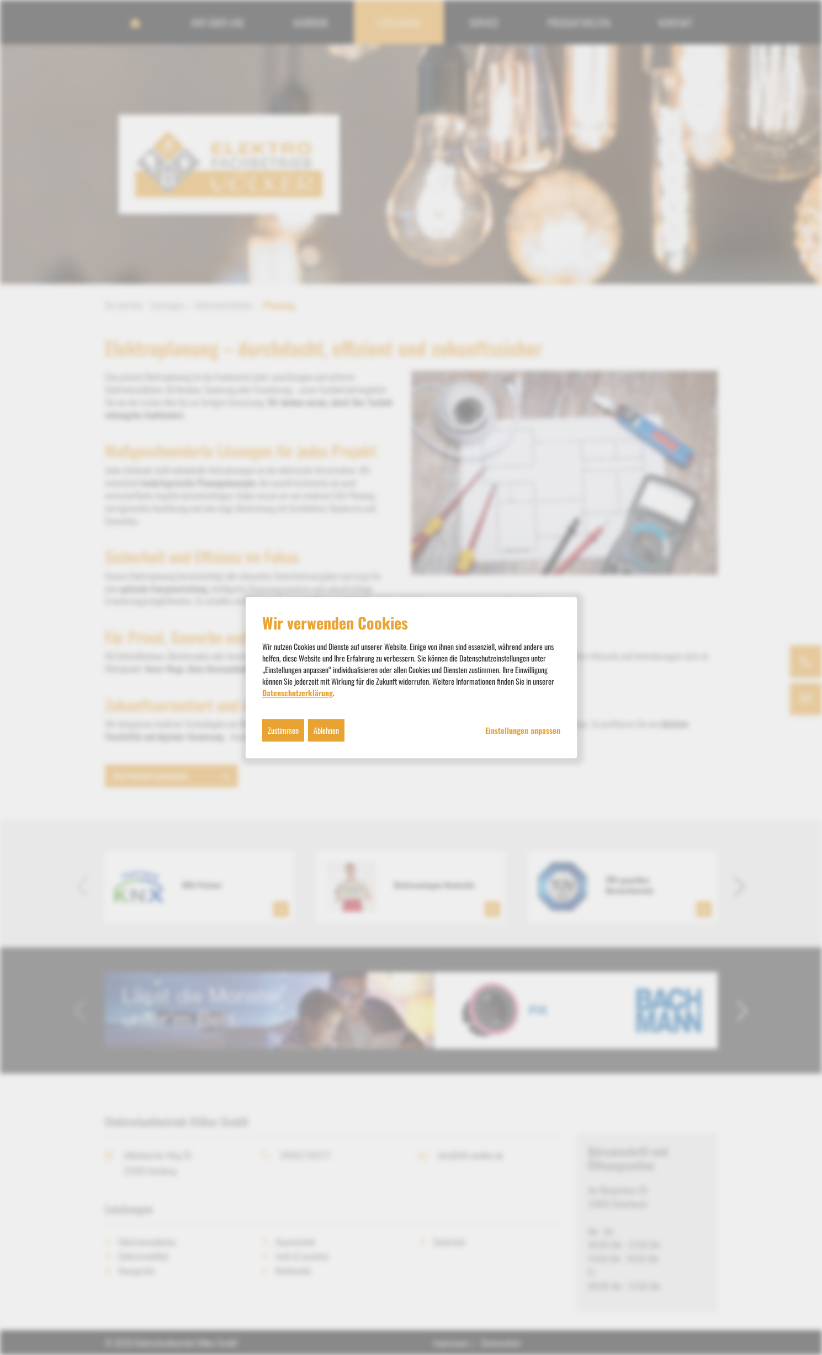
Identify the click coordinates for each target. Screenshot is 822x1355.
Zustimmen (283, 730)
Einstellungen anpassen (522, 730)
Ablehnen (326, 730)
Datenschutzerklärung (297, 692)
